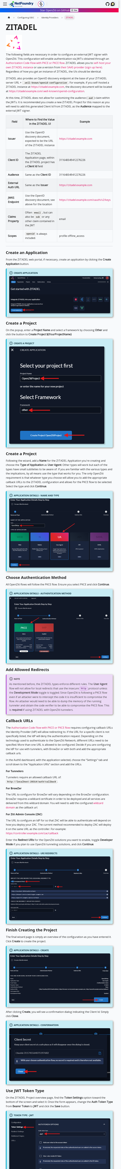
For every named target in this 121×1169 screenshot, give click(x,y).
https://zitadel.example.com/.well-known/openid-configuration (46, 91)
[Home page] (9, 17)
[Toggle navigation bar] (5, 4)
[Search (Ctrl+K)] (113, 4)
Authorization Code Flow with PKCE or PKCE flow (35, 63)
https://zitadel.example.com (47, 87)
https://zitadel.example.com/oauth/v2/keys (85, 200)
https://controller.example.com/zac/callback (32, 833)
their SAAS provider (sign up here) (81, 67)
